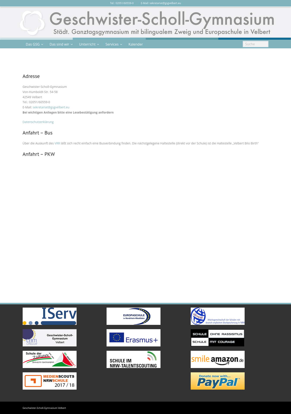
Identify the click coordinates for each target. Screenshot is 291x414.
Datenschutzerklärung (38, 122)
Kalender (136, 44)
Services (112, 44)
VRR (57, 143)
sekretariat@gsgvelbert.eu (165, 3)
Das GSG (33, 44)
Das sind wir (59, 44)
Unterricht (87, 44)
